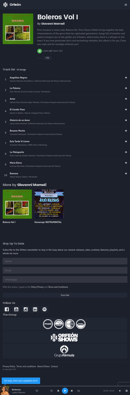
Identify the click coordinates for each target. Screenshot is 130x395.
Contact (54, 366)
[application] (65, 390)
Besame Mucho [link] (17, 130)
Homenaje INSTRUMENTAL (48, 222)
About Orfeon (43, 366)
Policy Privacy (37, 287)
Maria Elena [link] (16, 162)
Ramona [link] (14, 173)
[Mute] (119, 390)
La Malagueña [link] (17, 152)
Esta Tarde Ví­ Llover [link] (20, 141)
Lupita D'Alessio (18, 392)
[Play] (65, 391)
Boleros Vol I (9, 222)
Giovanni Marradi (52, 23)
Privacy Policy (9, 366)
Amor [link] (12, 98)
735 (47, 58)
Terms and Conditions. (58, 287)
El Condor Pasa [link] (17, 109)
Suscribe (65, 295)
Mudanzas (16, 390)
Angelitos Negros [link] (18, 77)
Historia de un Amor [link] (20, 120)
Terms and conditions (26, 366)
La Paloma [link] (15, 88)
